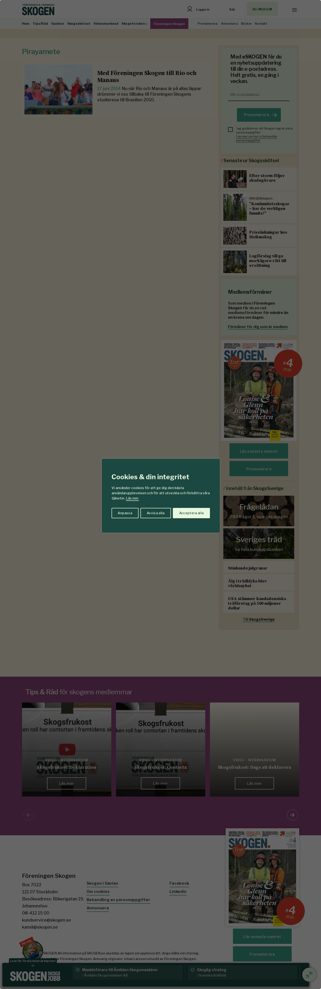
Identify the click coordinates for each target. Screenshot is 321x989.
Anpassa (125, 513)
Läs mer (132, 498)
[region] (160, 494)
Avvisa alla (156, 513)
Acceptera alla (191, 513)
